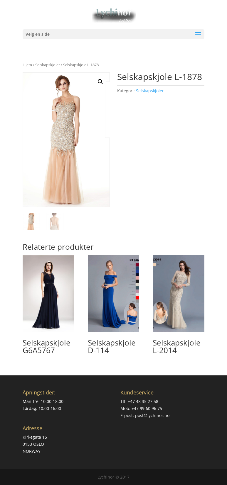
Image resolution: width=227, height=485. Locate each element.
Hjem (27, 64)
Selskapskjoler (47, 64)
